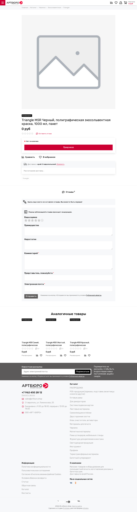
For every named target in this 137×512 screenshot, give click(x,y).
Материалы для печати (80, 424)
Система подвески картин (82, 405)
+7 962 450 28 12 (32, 392)
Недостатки (30, 239)
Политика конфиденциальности (36, 467)
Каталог (25, 489)
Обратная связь (29, 485)
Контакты (26, 493)
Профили (74, 450)
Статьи (25, 482)
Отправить (31, 296)
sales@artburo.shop (33, 399)
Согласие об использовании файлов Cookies (41, 474)
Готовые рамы (76, 398)
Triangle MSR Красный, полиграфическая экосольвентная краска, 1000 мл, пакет (80, 344)
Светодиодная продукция (81, 443)
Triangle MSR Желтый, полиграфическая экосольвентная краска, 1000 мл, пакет (56, 344)
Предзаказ (68, 147)
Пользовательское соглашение (36, 470)
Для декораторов (78, 401)
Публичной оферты (93, 295)
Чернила (73, 428)
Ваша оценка (30, 217)
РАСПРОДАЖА (76, 388)
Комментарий (31, 253)
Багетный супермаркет (80, 458)
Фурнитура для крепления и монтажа (87, 439)
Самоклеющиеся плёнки (80, 413)
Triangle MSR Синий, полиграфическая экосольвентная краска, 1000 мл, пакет (32, 344)
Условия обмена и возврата (34, 478)
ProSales (66, 508)
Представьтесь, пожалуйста (39, 273)
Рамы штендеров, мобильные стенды (86, 435)
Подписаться (82, 371)
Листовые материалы (80, 409)
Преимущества (31, 225)
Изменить (60, 164)
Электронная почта (34, 284)
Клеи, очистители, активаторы (84, 420)
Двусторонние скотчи (80, 416)
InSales (86, 508)
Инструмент (75, 447)
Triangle (26, 178)
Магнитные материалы (80, 431)
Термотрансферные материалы (84, 454)
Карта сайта (77, 506)
